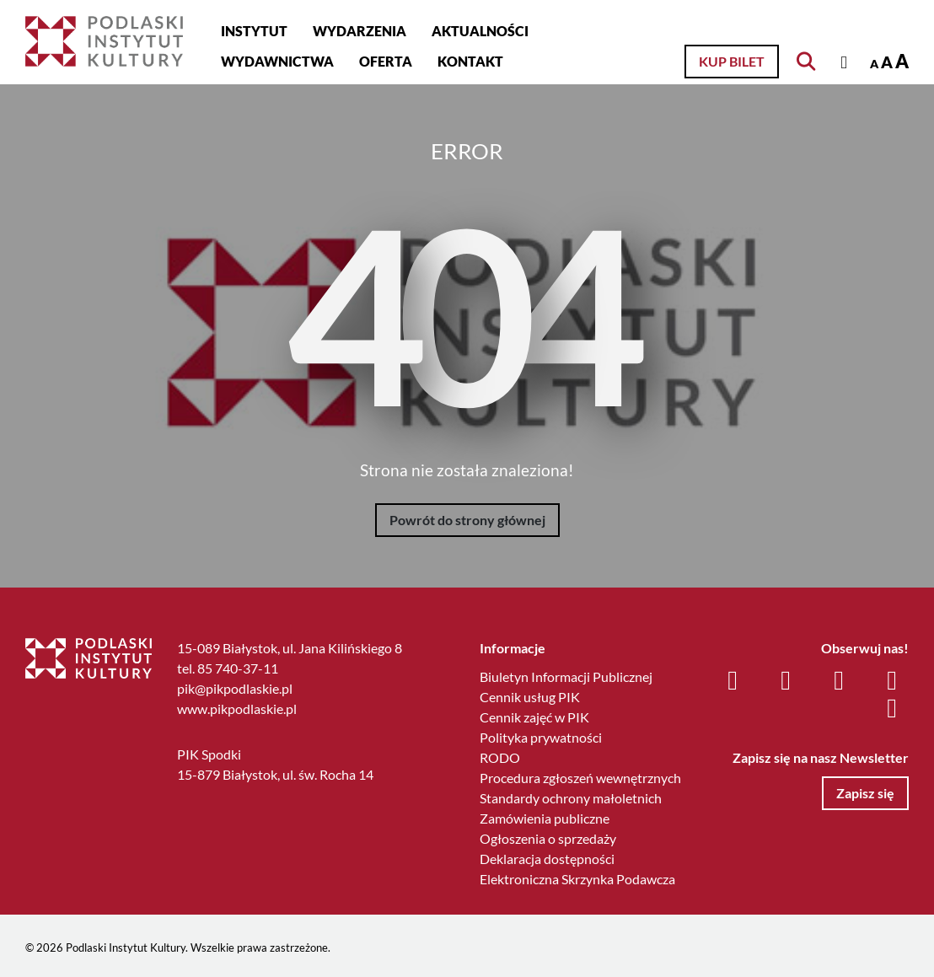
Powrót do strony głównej (467, 520)
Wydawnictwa (277, 61)
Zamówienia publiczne (544, 818)
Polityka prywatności (541, 737)
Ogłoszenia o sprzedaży (548, 838)
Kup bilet (732, 61)
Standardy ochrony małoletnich (571, 798)
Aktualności (480, 31)
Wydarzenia (359, 31)
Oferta (385, 61)
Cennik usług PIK (530, 697)
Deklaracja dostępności (547, 859)
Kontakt (470, 61)
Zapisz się (865, 793)
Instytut (254, 31)
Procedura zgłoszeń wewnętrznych (580, 778)
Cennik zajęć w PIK (534, 717)
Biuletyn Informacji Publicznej (566, 676)
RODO (500, 757)
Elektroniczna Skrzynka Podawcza (577, 879)
